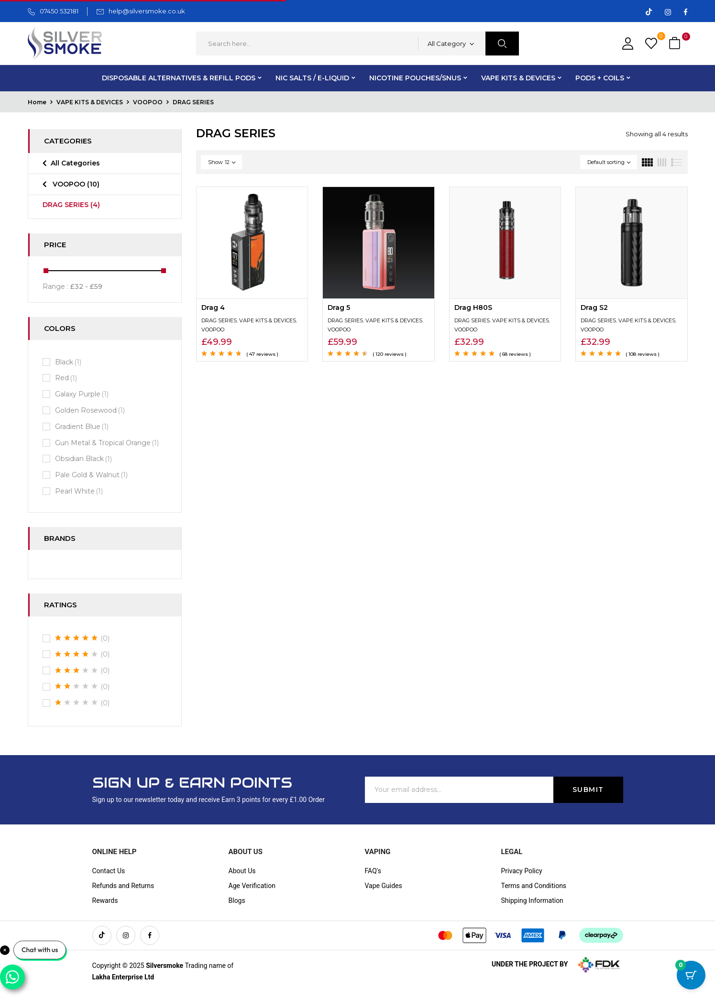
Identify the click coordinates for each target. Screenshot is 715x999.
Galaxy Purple (82, 394)
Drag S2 (594, 307)
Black (69, 362)
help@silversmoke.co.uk (147, 11)
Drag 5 (339, 307)
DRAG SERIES (71, 204)
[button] (676, 43)
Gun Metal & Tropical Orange (108, 443)
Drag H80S (473, 307)
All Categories (75, 163)
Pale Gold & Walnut (92, 475)
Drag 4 (213, 307)
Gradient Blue (82, 426)
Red (67, 378)
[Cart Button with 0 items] (691, 975)
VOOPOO (148, 102)
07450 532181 (59, 11)
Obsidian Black (84, 458)
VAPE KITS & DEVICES (89, 102)
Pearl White (80, 491)
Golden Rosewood (91, 410)
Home (37, 102)
